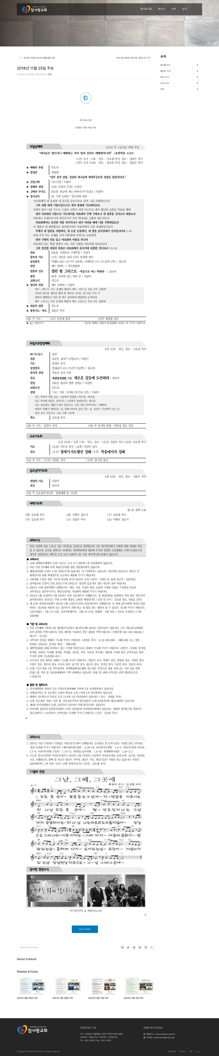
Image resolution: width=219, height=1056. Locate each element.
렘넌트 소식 (165, 71)
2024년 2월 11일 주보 (98, 998)
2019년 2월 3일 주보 (133, 998)
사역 (173, 8)
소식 (184, 8)
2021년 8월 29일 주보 (27, 998)
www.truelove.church (165, 1034)
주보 (50, 74)
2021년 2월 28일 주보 (62, 998)
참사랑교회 (146, 8)
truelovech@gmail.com (164, 1037)
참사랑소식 (165, 65)
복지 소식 (164, 77)
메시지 (161, 8)
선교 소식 (164, 83)
